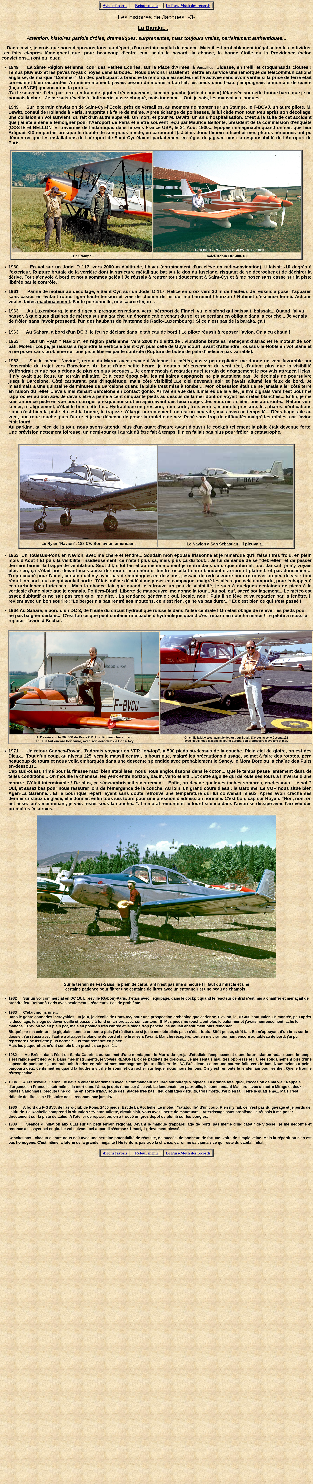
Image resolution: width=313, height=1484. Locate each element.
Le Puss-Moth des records (188, 5)
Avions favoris (115, 5)
